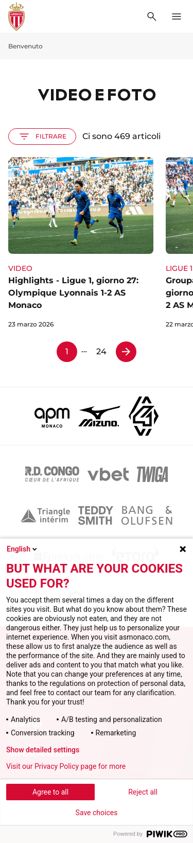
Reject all (142, 792)
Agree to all (50, 792)
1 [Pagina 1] (66, 351)
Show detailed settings (42, 750)
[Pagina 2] (126, 351)
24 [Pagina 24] (101, 351)
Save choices (97, 812)
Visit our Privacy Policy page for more (66, 766)
